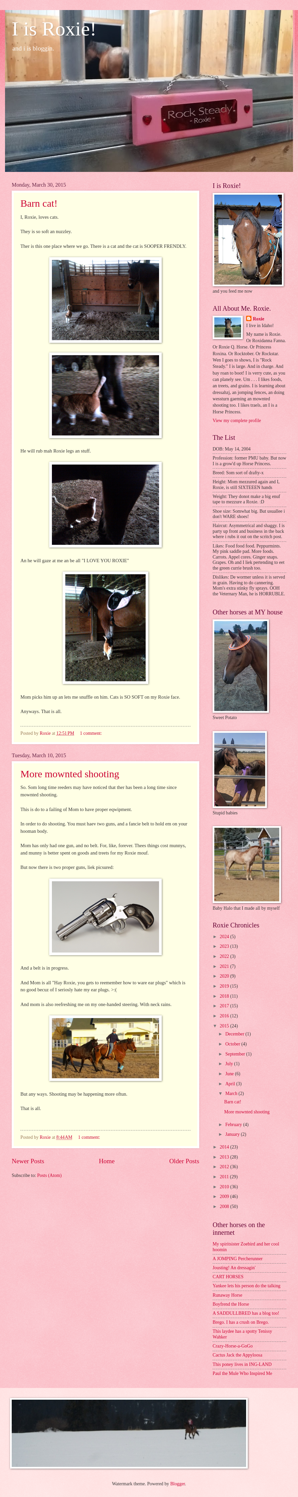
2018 (225, 996)
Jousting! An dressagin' (234, 1267)
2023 (225, 946)
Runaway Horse (227, 1295)
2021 (225, 966)
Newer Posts (28, 1161)
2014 (225, 1147)
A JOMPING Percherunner (238, 1258)
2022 (225, 956)
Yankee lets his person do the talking (246, 1285)
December (235, 1033)
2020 (225, 976)
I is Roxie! (54, 29)
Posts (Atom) (49, 1175)
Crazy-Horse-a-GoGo (233, 1346)
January (233, 1134)
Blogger (177, 1483)
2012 (225, 1166)
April (230, 1083)
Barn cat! (39, 203)
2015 (225, 1025)
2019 (225, 986)
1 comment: (91, 733)
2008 (225, 1206)
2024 (225, 936)
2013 (225, 1157)
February (234, 1124)
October (233, 1043)
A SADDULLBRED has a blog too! (246, 1313)
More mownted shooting (69, 773)
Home (107, 1161)
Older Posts (184, 1161)
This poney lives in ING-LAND (242, 1364)
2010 (225, 1186)
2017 (225, 1005)
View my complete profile (237, 420)
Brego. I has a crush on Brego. (241, 1322)
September (235, 1054)
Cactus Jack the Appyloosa (237, 1355)
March (231, 1093)
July (229, 1063)
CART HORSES (228, 1276)
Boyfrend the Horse (231, 1304)
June (230, 1073)
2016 (225, 1015)
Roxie (258, 318)
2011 (225, 1176)
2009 (225, 1196)
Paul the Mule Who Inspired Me (242, 1373)
